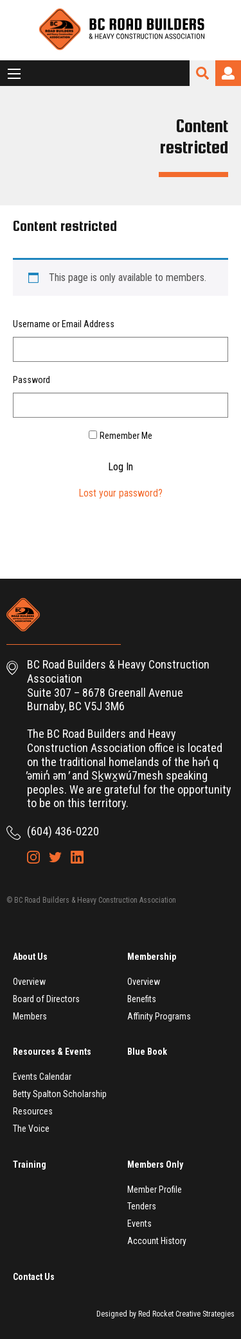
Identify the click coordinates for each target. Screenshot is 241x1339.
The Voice (31, 1128)
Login (228, 73)
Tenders (141, 1206)
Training (29, 1164)
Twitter (55, 857)
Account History (156, 1241)
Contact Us (34, 1276)
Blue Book (147, 1051)
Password (31, 380)
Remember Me (126, 436)
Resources (33, 1111)
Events (139, 1223)
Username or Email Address (63, 324)
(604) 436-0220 (63, 831)
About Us (30, 956)
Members (30, 1016)
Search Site (202, 73)
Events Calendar (42, 1076)
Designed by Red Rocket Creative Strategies (165, 1313)
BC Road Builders (120, 30)
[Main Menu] (14, 74)
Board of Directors (46, 999)
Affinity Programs (159, 1016)
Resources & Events (52, 1051)
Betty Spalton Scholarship (60, 1094)
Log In (120, 467)
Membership (151, 956)
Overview (29, 982)
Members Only (155, 1164)
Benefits (141, 999)
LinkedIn (77, 857)
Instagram (33, 857)
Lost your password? (120, 493)
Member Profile (154, 1189)
